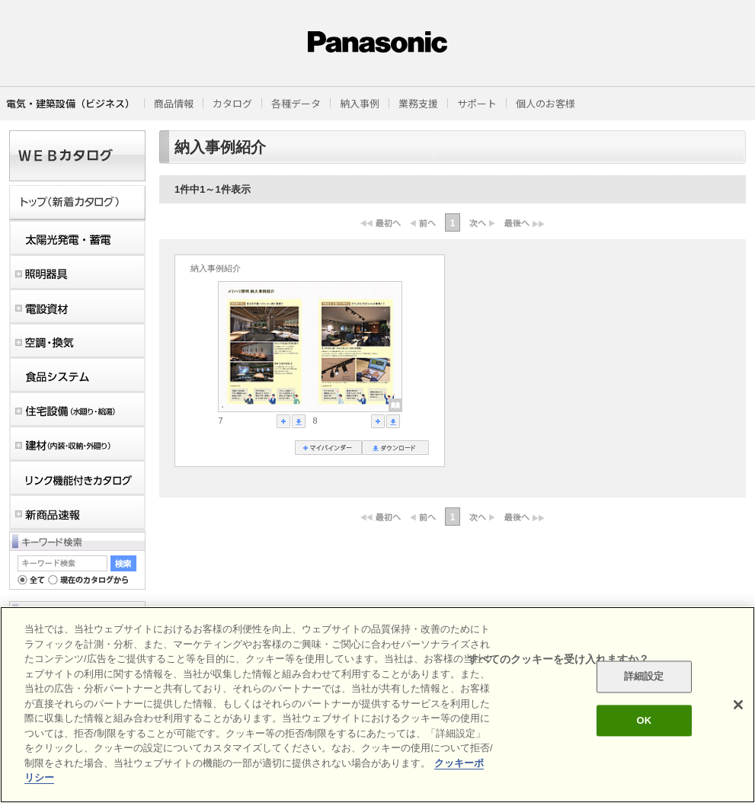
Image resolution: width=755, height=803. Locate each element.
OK (643, 720)
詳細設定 (644, 677)
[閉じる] (738, 704)
